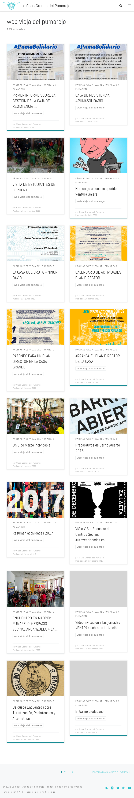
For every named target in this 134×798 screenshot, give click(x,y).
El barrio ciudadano (89, 711)
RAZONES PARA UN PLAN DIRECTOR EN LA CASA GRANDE (31, 361)
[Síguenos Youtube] (129, 788)
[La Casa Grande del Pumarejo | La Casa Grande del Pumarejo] (11, 5)
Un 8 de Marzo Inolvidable (31, 445)
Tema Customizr (47, 792)
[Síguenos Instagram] (123, 788)
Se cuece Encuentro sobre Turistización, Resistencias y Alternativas (34, 713)
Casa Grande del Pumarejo (29, 124)
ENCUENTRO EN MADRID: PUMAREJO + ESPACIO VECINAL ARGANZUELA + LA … (35, 624)
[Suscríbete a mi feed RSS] (106, 788)
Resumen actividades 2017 (33, 533)
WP (18, 792)
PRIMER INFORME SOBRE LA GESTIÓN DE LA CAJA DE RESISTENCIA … (34, 101)
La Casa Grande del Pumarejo (28, 786)
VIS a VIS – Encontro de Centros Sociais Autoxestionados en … (92, 534)
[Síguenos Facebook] (112, 788)
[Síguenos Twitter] (118, 788)
